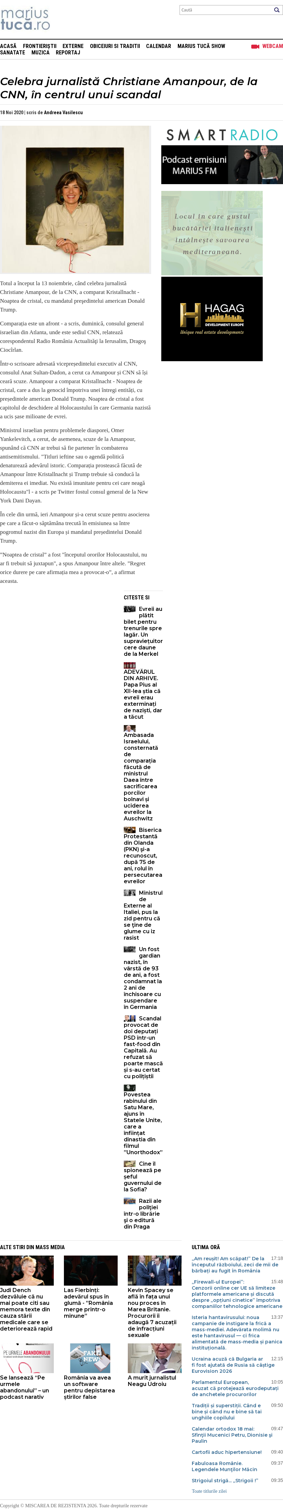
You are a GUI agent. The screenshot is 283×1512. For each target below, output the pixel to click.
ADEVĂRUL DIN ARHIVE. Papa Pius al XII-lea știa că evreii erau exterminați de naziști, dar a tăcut (143, 694)
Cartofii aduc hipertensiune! (227, 1452)
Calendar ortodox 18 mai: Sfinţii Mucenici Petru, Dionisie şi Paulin (232, 1435)
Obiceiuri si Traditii (115, 46)
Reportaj (68, 52)
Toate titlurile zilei (209, 1491)
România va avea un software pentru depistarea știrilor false (89, 1387)
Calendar (158, 46)
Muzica (40, 52)
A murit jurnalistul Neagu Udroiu (152, 1380)
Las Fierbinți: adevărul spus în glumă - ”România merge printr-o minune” (88, 1303)
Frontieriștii (39, 46)
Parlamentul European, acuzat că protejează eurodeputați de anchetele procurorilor (235, 1388)
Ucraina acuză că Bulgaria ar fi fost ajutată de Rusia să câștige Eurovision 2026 (233, 1365)
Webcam (272, 46)
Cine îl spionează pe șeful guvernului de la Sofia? (143, 1177)
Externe (73, 46)
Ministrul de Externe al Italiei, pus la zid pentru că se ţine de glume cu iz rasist (143, 915)
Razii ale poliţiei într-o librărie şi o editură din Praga (143, 1214)
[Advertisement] (57, 638)
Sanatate (12, 52)
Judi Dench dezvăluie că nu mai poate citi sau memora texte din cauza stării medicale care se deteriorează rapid (26, 1309)
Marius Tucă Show (201, 46)
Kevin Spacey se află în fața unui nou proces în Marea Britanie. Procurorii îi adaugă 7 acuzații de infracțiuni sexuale (152, 1312)
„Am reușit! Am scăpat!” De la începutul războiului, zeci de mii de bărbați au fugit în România (235, 1265)
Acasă (8, 46)
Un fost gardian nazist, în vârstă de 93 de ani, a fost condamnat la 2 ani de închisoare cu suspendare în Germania (143, 978)
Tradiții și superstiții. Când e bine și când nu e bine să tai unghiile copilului (227, 1412)
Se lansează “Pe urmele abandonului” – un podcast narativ (24, 1387)
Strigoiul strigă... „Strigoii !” (225, 1481)
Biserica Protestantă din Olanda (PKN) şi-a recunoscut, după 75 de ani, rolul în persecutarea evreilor (143, 856)
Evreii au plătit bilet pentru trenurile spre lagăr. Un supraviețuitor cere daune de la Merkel (143, 631)
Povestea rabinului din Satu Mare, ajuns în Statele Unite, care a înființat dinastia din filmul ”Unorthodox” (143, 1123)
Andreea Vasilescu (63, 112)
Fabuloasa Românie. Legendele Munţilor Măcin (224, 1466)
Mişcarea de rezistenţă (61, 19)
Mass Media (50, 1247)
